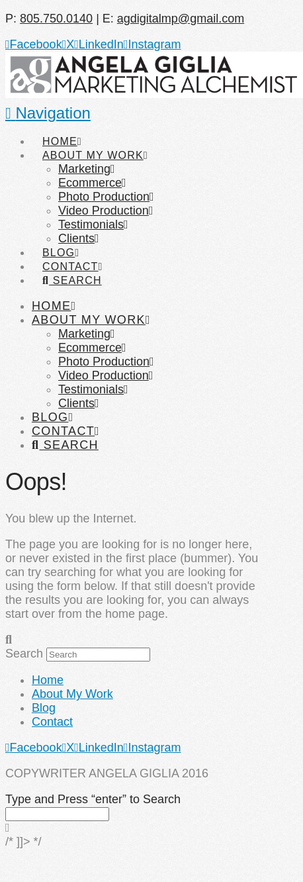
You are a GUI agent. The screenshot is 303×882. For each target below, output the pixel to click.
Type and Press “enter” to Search (93, 799)
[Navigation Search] (71, 268)
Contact (52, 721)
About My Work (72, 694)
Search (24, 653)
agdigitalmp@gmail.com (180, 18)
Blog (44, 707)
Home (48, 680)
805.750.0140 (56, 18)
